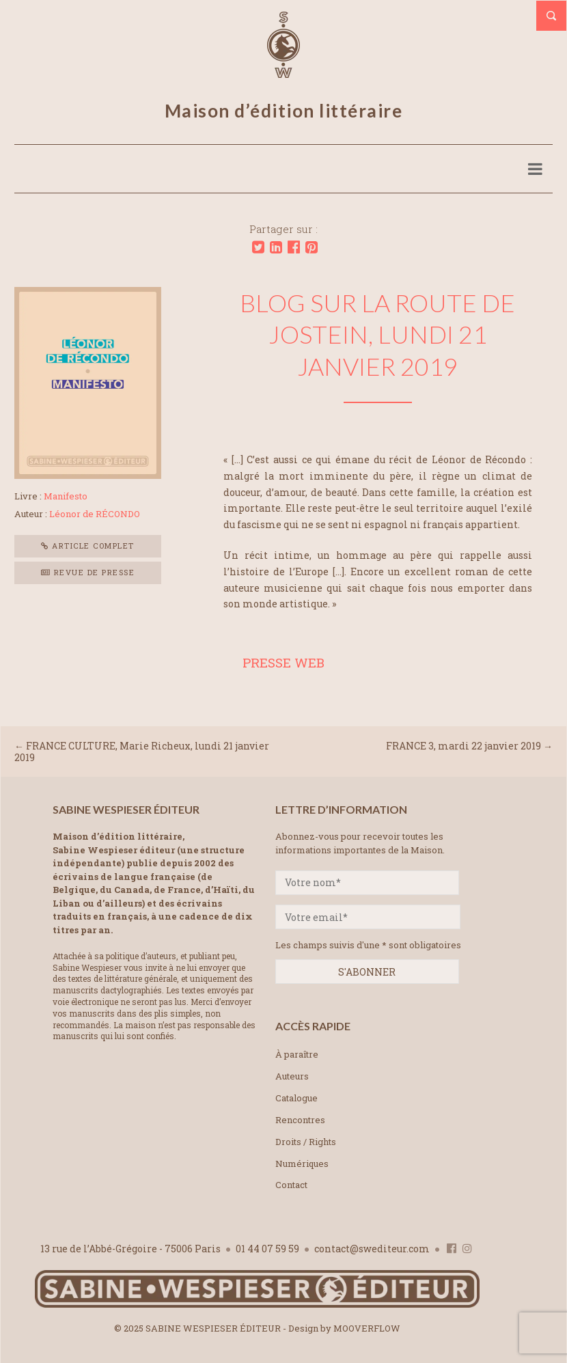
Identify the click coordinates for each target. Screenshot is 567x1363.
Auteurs (292, 1076)
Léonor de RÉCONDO (94, 514)
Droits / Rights (305, 1141)
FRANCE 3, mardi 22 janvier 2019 (463, 745)
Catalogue (296, 1098)
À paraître (296, 1054)
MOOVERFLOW (366, 1328)
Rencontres (300, 1120)
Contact (291, 1185)
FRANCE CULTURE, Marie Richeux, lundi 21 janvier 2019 (141, 751)
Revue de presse (88, 572)
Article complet (88, 545)
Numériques (302, 1163)
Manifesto (65, 496)
